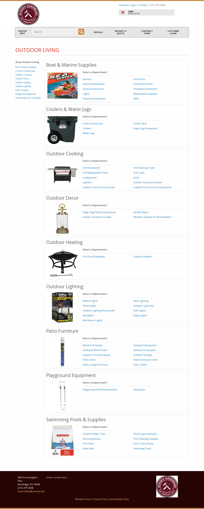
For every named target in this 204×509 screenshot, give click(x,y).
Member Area (82, 499)
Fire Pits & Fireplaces (94, 256)
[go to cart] (153, 12)
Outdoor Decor (22, 78)
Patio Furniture (22, 90)
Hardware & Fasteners (145, 88)
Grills (136, 177)
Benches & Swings (92, 345)
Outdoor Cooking (23, 74)
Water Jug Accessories (145, 128)
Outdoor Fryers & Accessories (99, 187)
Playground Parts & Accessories (100, 389)
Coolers (87, 128)
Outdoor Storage (142, 355)
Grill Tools (139, 172)
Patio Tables (140, 364)
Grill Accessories (91, 167)
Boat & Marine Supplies (26, 67)
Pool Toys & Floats (143, 443)
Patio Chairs (89, 359)
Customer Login (127, 5)
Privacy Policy (99, 499)
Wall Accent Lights (92, 320)
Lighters (87, 182)
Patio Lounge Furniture (95, 364)
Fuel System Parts (143, 84)
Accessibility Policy (119, 499)
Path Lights (139, 310)
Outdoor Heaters (142, 256)
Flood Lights (89, 305)
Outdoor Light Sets (143, 305)
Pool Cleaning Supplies (145, 438)
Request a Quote (120, 32)
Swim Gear (88, 448)
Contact (143, 5)
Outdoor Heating (23, 82)
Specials (98, 32)
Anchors (87, 79)
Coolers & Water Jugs (25, 70)
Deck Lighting (140, 300)
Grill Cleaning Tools (144, 167)
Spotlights (88, 315)
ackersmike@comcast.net (31, 491)
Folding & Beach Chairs (95, 350)
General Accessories (93, 88)
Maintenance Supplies (145, 93)
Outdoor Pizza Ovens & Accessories (152, 187)
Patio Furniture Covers (145, 359)
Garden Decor (140, 212)
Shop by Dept (22, 32)
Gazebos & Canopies (144, 350)
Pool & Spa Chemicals (145, 433)
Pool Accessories (92, 438)
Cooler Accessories (93, 123)
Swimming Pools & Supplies (28, 97)
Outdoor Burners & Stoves (147, 182)
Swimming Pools (142, 448)
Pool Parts (88, 443)
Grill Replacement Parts (95, 172)
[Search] (81, 32)
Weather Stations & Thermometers (152, 217)
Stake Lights (140, 315)
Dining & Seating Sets (145, 345)
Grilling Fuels (90, 177)
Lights (86, 93)
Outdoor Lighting (23, 86)
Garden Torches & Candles (97, 217)
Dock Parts (139, 79)
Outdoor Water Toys (94, 433)
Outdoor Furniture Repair (96, 355)
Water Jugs (89, 133)
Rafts (136, 98)
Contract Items (147, 32)
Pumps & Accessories (94, 98)
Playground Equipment (25, 94)
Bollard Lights (90, 300)
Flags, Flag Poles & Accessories (99, 212)
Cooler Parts (140, 123)
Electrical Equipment (94, 84)
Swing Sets (139, 389)
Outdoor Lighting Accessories (99, 310)
